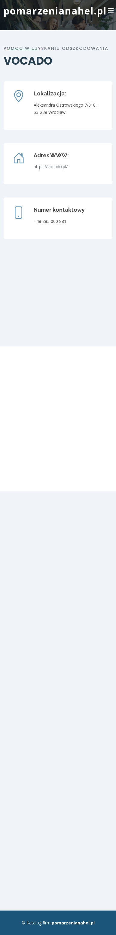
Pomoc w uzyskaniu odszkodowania (56, 48)
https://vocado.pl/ (51, 166)
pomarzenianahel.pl (55, 10)
